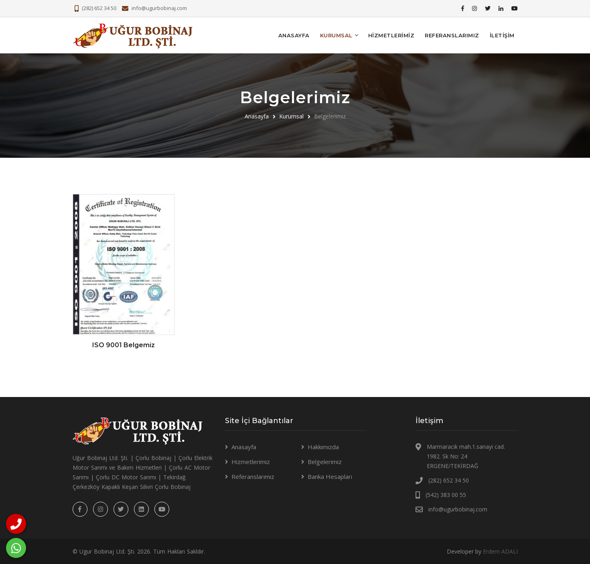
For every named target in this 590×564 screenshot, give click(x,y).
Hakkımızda (323, 446)
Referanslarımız (452, 35)
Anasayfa (294, 35)
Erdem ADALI (500, 551)
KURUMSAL (336, 35)
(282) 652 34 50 (99, 8)
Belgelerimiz (325, 461)
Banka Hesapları (330, 476)
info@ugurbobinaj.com (159, 8)
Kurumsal (291, 116)
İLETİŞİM (502, 35)
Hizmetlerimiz (391, 35)
